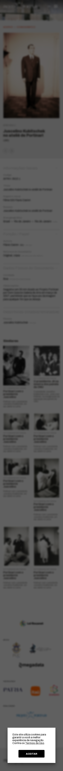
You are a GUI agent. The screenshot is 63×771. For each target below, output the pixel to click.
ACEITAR (31, 753)
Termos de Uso (34, 743)
